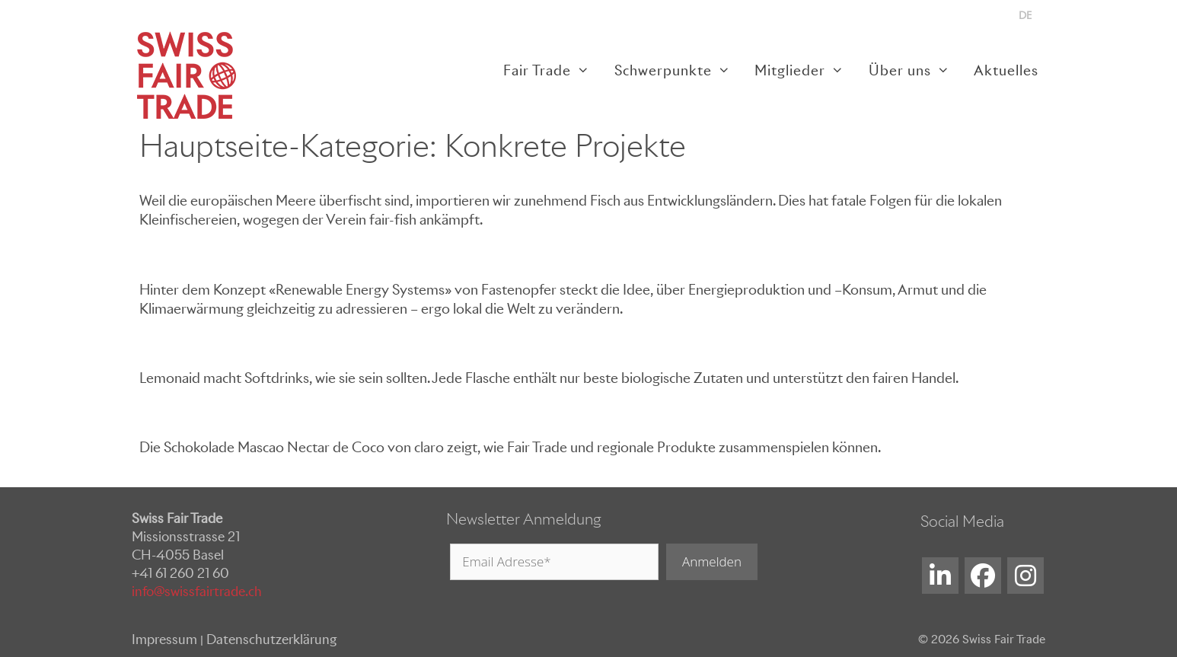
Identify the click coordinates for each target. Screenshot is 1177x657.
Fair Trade (552, 70)
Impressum (164, 639)
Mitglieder (805, 70)
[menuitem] (1025, 15)
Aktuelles (1006, 70)
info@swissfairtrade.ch (197, 591)
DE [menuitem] (1025, 15)
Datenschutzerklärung (271, 639)
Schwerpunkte (678, 70)
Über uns (915, 70)
